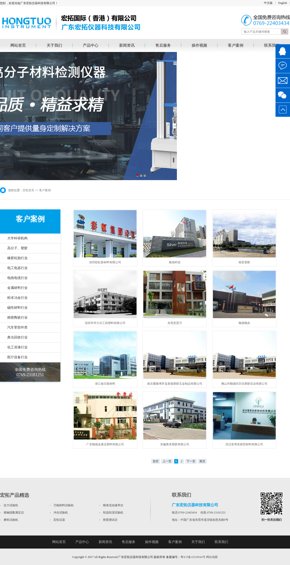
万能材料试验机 (63, 505)
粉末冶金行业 (17, 298)
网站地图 (212, 557)
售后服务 (163, 45)
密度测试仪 (110, 519)
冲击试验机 (60, 512)
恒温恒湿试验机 (113, 512)
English (282, 3)
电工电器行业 (17, 268)
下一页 (191, 461)
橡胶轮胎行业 (17, 258)
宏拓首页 (28, 190)
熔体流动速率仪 (113, 505)
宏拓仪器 (59, 519)
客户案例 (235, 45)
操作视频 (199, 45)
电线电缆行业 (17, 278)
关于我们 (54, 45)
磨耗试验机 (11, 519)
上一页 (167, 461)
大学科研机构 (17, 238)
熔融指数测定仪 (14, 512)
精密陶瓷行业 (17, 317)
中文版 (268, 3)
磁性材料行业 (17, 307)
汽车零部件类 (17, 327)
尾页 (202, 461)
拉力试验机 (11, 505)
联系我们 (272, 45)
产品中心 (90, 45)
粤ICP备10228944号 (193, 557)
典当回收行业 (17, 337)
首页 (156, 461)
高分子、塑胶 (17, 248)
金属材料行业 (17, 288)
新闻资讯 (127, 45)
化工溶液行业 (17, 347)
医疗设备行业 (17, 357)
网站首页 (18, 45)
